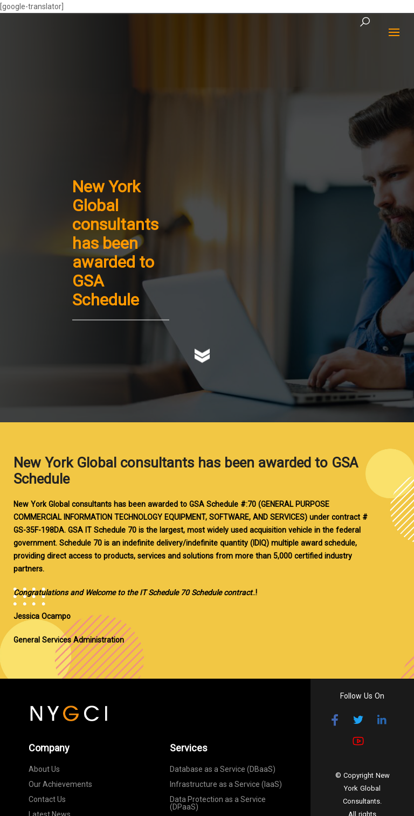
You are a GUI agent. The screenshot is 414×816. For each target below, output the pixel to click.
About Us (44, 769)
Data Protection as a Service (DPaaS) (218, 803)
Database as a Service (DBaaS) (222, 769)
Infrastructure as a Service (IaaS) (226, 784)
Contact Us (47, 799)
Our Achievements (60, 784)
